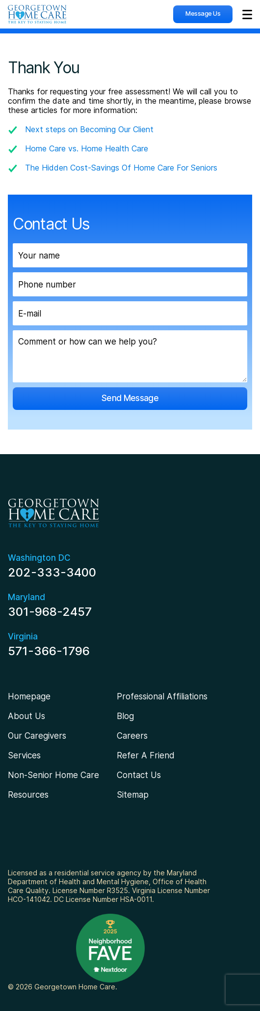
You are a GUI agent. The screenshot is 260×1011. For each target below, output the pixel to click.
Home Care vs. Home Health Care (86, 148)
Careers (132, 736)
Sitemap (133, 795)
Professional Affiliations (162, 696)
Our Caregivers (37, 736)
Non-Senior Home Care (53, 775)
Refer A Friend (146, 755)
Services (24, 755)
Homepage (29, 696)
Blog (125, 716)
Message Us (202, 13)
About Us (26, 716)
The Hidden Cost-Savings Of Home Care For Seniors (121, 168)
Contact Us (139, 775)
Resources (28, 795)
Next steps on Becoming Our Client (89, 129)
